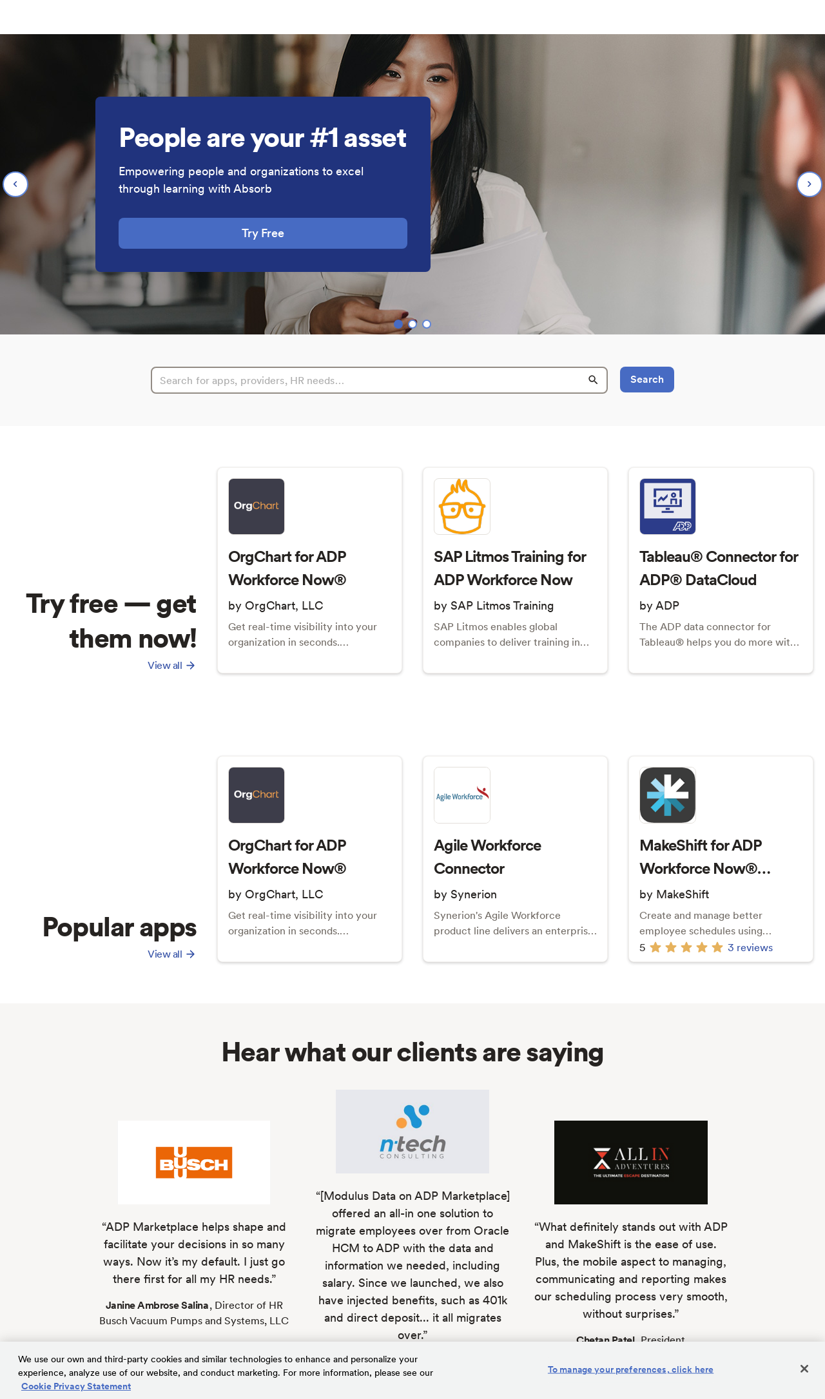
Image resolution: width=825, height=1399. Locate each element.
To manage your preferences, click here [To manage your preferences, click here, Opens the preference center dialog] (630, 1369)
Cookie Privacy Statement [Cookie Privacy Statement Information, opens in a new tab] (76, 1386)
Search (647, 379)
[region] (412, 184)
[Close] (804, 1369)
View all (172, 665)
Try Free (263, 233)
